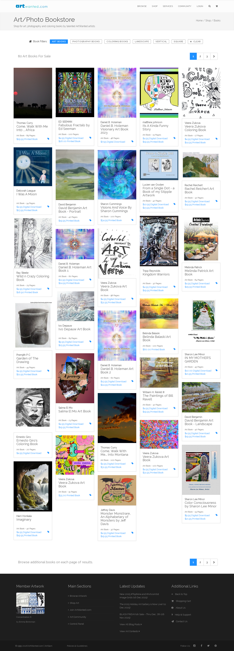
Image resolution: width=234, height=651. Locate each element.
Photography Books (86, 41)
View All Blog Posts (131, 624)
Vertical (161, 41)
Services (168, 6)
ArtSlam (48, 646)
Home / (200, 20)
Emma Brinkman (27, 622)
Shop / (209, 20)
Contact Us (179, 621)
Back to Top (179, 594)
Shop (154, 6)
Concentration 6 (23, 617)
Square (178, 41)
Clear (195, 41)
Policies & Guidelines (77, 646)
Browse (142, 6)
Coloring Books (117, 41)
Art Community (78, 617)
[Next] (214, 56)
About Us (178, 607)
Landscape (142, 41)
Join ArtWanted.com (80, 610)
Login (200, 6)
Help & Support (181, 614)
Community (184, 6)
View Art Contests (130, 631)
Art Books (59, 41)
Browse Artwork (78, 596)
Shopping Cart (181, 601)
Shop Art (74, 603)
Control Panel (77, 624)
